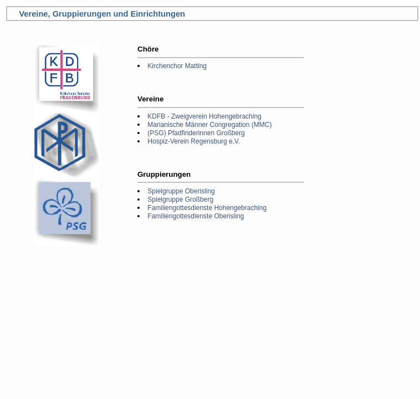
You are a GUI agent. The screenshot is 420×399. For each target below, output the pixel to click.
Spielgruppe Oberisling (180, 191)
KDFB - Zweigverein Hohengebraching (204, 116)
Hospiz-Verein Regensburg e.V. (193, 141)
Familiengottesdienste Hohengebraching (207, 208)
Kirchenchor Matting (177, 66)
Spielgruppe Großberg (180, 199)
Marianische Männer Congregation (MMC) (209, 125)
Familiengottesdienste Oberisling (195, 216)
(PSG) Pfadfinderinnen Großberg (195, 133)
